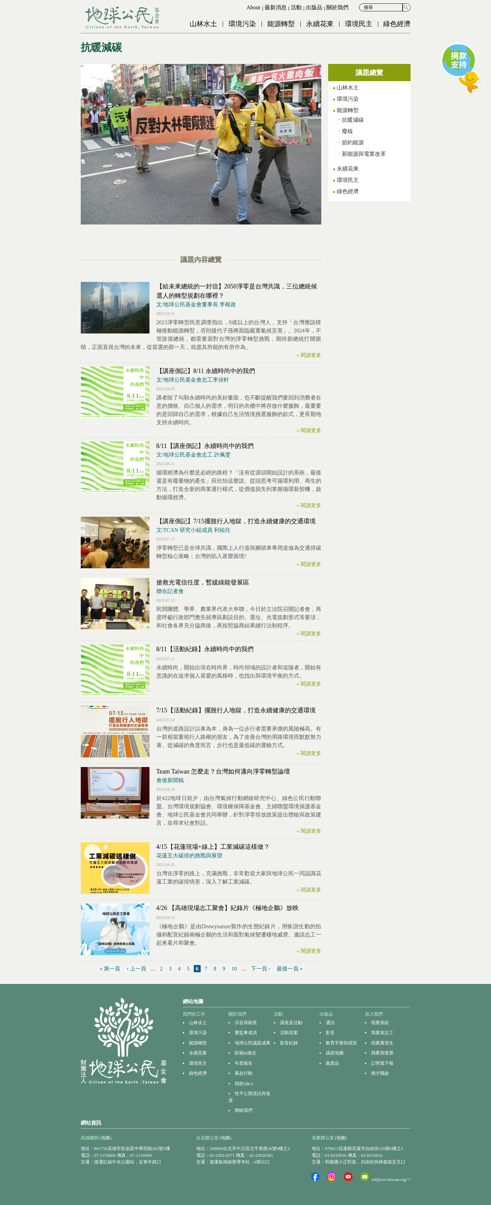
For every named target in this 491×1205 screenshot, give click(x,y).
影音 (330, 1032)
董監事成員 (246, 1032)
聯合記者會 (170, 591)
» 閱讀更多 (309, 355)
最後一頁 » (290, 969)
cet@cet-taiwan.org (391, 1179)
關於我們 (337, 7)
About (253, 7)
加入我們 (374, 1014)
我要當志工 (382, 1032)
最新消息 (276, 7)
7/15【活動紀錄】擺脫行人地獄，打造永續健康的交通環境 (236, 710)
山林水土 (203, 24)
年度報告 (244, 1063)
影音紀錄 (289, 1042)
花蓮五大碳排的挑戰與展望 (189, 855)
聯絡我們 (244, 1110)
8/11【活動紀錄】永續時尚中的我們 (205, 649)
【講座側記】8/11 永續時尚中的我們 (205, 371)
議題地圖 (335, 1052)
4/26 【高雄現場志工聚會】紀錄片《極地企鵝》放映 (227, 908)
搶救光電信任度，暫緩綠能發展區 (202, 582)
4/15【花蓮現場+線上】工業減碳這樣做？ (213, 846)
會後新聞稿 (170, 780)
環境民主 (358, 24)
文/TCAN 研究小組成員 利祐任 (193, 530)
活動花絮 (289, 1032)
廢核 (347, 131)
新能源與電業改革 (364, 154)
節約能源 (353, 142)
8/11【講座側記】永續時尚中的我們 (205, 445)
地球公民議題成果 (252, 1042)
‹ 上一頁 (136, 969)
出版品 (314, 7)
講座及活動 (291, 1022)
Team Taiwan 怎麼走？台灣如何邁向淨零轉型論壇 (223, 771)
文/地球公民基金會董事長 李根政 (196, 304)
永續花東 (320, 24)
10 (234, 969)
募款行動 (244, 1073)
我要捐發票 (382, 1052)
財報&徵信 (245, 1052)
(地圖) (106, 1137)
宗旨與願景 (246, 1022)
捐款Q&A (244, 1083)
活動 (296, 7)
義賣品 (332, 1063)
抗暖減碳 (353, 120)
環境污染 (242, 24)
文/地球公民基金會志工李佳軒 (192, 380)
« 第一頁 (110, 969)
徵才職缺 (380, 1073)
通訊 (330, 1022)
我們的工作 (194, 1014)
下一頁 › (260, 969)
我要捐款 (380, 1022)
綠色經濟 (397, 24)
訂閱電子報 (382, 1063)
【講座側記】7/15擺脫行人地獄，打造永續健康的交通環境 (236, 521)
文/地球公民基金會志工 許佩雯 (193, 455)
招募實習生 (382, 1042)
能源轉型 (281, 24)
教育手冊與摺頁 (341, 1042)
